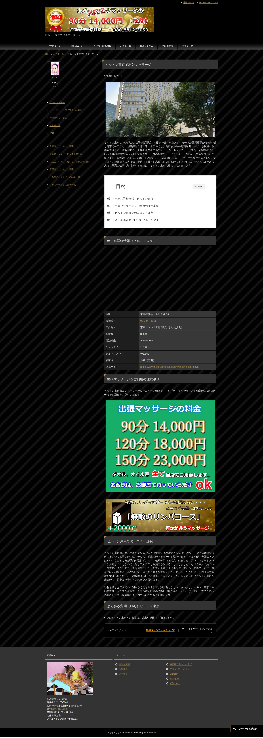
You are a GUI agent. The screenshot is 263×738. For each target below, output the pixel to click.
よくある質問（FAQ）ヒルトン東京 (142, 219)
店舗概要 (123, 670)
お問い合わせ (75, 46)
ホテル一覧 (125, 46)
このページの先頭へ (248, 728)
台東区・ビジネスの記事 (61, 146)
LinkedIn (174, 675)
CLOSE (199, 186)
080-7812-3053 (59, 710)
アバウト (123, 675)
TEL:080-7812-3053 (208, 2)
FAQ (51, 133)
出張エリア (187, 46)
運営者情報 (124, 665)
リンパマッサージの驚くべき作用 (65, 110)
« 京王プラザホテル (117, 631)
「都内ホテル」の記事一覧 (62, 184)
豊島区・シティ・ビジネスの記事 (65, 154)
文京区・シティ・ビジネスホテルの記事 (69, 161)
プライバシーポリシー (181, 670)
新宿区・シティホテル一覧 (160, 631)
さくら (55, 78)
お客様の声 (54, 125)
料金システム (146, 46)
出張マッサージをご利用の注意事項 (142, 205)
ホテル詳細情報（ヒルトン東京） (140, 198)
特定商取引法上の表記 (181, 665)
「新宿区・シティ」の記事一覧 (64, 177)
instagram (175, 679)
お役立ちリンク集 (58, 118)
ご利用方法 (167, 46)
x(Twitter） (175, 684)
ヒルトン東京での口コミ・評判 (139, 212)
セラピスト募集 (57, 102)
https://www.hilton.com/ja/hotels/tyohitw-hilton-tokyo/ (169, 367)
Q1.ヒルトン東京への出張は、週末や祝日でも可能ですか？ (141, 618)
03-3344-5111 (148, 321)
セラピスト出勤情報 (101, 46)
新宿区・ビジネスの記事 (61, 169)
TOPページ (54, 46)
